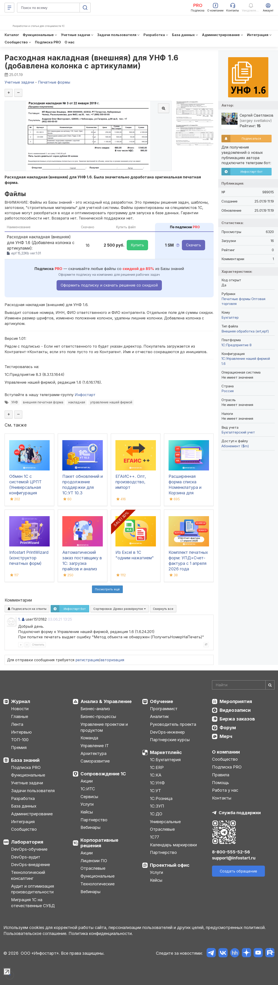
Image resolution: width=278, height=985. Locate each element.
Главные (19, 716)
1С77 (154, 837)
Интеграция (23, 821)
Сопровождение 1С (103, 774)
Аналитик (159, 716)
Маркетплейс (166, 752)
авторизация (112, 660)
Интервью (21, 732)
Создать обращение (238, 871)
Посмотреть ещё (107, 589)
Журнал (20, 701)
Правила (220, 774)
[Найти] (270, 685)
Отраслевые (92, 868)
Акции (86, 781)
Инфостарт (85, 394)
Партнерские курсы (170, 739)
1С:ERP (157, 767)
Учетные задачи (27, 782)
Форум (228, 727)
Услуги (87, 804)
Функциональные (28, 775)
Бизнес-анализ (95, 708)
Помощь (220, 782)
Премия (19, 747)
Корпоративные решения (99, 842)
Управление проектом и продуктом (104, 727)
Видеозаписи (235, 710)
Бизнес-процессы (98, 716)
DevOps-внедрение (30, 864)
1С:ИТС (87, 788)
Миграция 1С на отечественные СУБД (33, 902)
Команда (89, 737)
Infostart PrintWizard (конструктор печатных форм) (29, 558)
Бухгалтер (230, 317)
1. (19, 619)
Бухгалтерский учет (238, 432)
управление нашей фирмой (111, 402)
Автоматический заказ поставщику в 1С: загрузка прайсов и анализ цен (82, 563)
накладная (76, 402)
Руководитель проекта (173, 724)
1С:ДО (156, 813)
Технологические (97, 883)
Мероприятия (236, 701)
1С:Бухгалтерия (165, 759)
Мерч (226, 736)
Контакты (221, 798)
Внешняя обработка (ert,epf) (245, 331)
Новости (20, 708)
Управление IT (94, 745)
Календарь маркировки (173, 844)
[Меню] (9, 7)
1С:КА (155, 775)
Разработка (23, 798)
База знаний (25, 760)
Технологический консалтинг (28, 875)
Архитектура (93, 753)
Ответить (38, 644)
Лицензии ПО (93, 860)
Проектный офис (169, 865)
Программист (164, 708)
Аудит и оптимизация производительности (32, 889)
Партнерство (93, 819)
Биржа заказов (237, 719)
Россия (227, 391)
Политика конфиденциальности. (101, 933)
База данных (23, 806)
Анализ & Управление (106, 701)
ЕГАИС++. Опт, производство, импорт (130, 482)
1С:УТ (155, 790)
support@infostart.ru (233, 858)
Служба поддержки (240, 812)
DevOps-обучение (29, 849)
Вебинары (90, 827)
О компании (226, 752)
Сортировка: (119, 609)
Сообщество (24, 829)
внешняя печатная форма (43, 402)
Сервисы (89, 796)
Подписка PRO (26, 767)
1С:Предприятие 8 (236, 345)
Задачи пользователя (33, 790)
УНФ (14, 402)
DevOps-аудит (25, 857)
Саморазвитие (95, 761)
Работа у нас (225, 790)
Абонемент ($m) (235, 446)
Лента (17, 724)
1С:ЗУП (157, 806)
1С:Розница (161, 798)
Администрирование (32, 813)
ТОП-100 (20, 739)
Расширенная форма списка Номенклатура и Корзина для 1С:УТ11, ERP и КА (186, 487)
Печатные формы (235, 299)
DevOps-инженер (167, 732)
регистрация (87, 660)
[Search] (243, 685)
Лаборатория (27, 842)
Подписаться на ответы (27, 609)
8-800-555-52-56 (231, 852)
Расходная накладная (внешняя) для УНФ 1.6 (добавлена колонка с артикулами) (91, 61)
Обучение (161, 701)
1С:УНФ (157, 782)
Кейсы (86, 812)
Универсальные (165, 821)
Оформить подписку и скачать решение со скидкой (109, 285)
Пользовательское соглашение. (35, 933)
